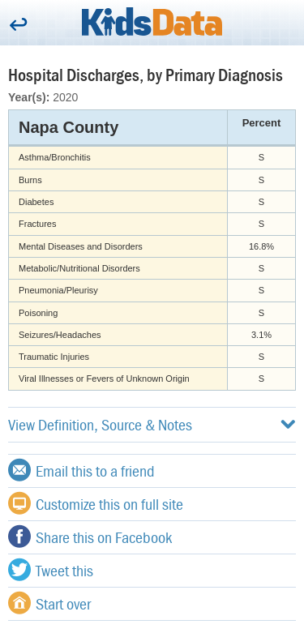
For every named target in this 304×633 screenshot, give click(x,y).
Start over (49, 603)
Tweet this (50, 569)
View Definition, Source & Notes (152, 424)
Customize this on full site (95, 503)
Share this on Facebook (90, 536)
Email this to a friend (81, 470)
